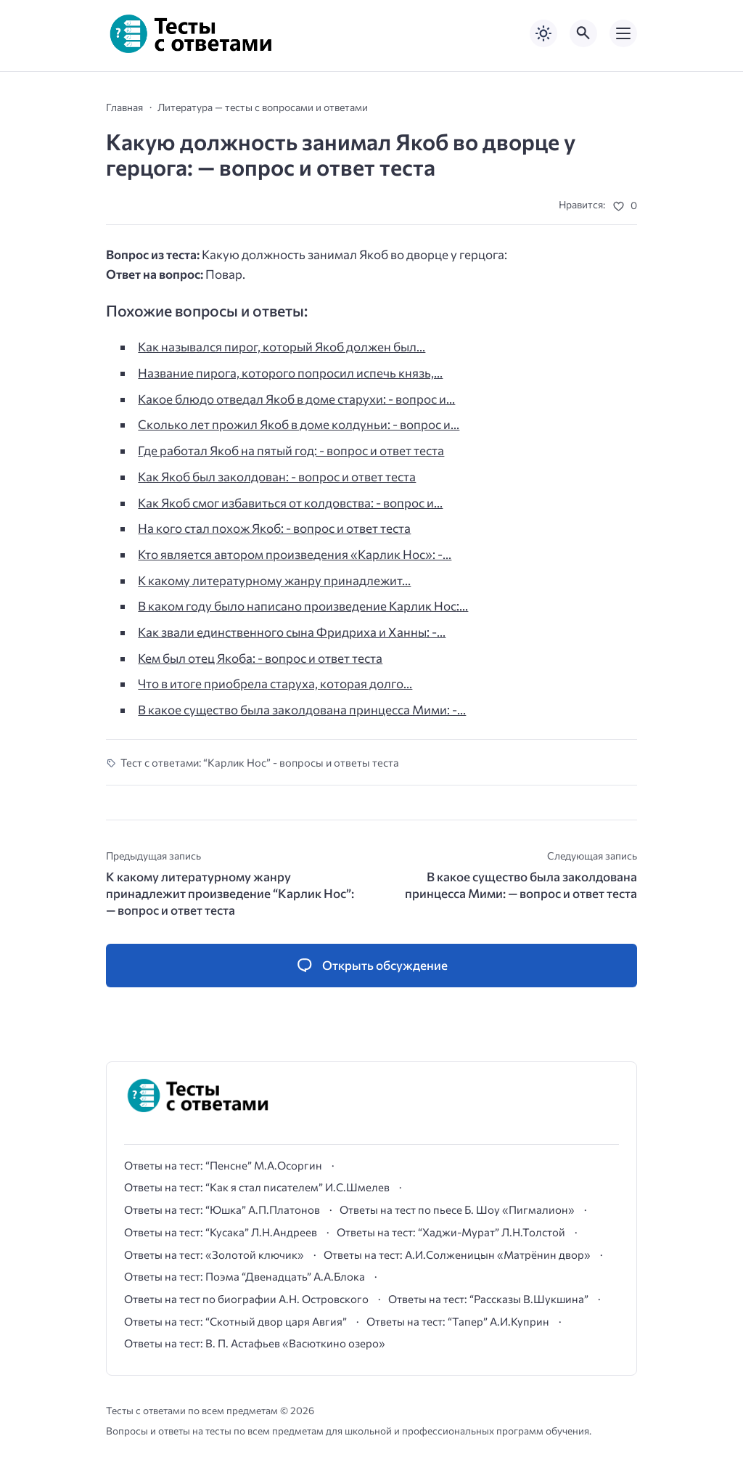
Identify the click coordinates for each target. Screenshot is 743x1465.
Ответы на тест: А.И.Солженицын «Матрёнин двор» (457, 1254)
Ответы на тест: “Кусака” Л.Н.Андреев (220, 1231)
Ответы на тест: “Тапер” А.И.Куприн (457, 1321)
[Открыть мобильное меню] (623, 33)
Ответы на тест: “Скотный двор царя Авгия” (235, 1321)
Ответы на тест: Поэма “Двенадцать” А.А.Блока (244, 1276)
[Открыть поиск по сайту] (583, 33)
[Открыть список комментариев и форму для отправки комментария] (371, 965)
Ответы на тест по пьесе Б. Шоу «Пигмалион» (457, 1209)
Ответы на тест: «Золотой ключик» (214, 1254)
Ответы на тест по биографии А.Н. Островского (246, 1298)
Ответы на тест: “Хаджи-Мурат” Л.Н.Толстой (451, 1231)
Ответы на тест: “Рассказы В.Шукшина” (488, 1298)
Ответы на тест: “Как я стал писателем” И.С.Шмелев (257, 1186)
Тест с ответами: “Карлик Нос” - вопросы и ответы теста (259, 762)
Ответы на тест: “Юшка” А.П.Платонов (222, 1209)
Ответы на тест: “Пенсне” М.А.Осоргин (223, 1165)
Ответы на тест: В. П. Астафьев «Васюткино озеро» (254, 1343)
